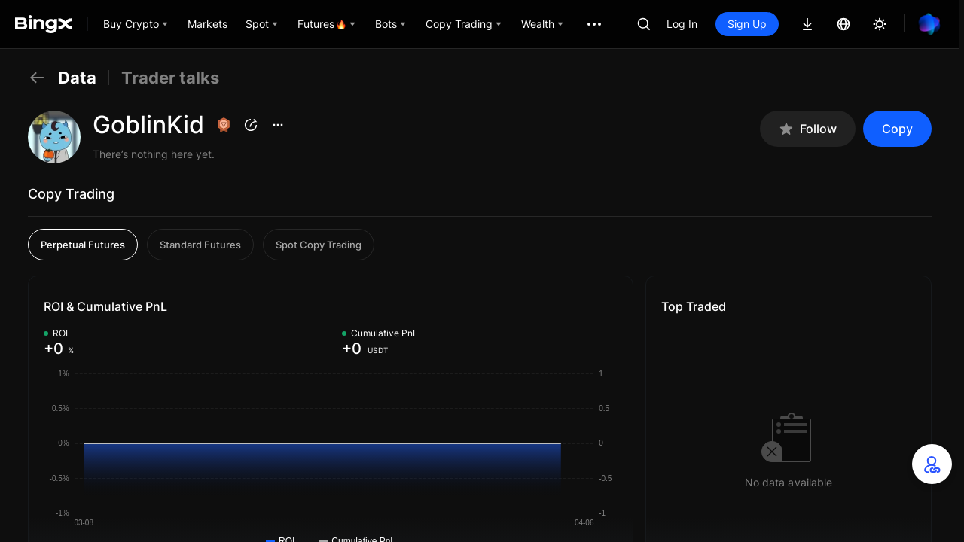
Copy (897, 128)
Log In (682, 23)
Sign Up (747, 23)
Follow (808, 129)
